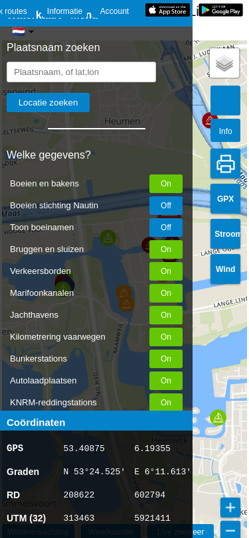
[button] (210, 120)
